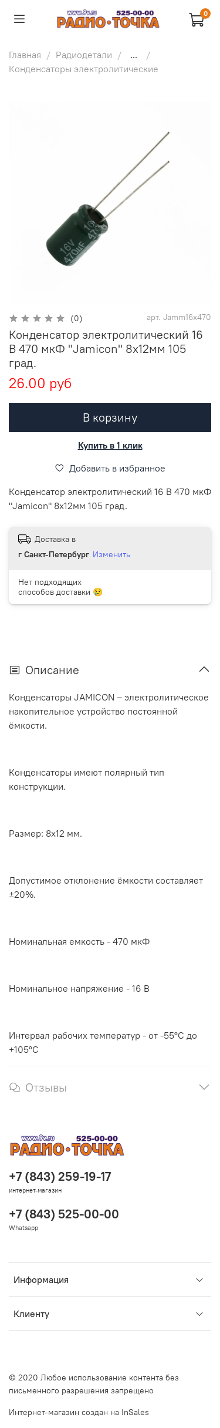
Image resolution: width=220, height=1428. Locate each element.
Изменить (111, 554)
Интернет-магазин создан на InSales (79, 1412)
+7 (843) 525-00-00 (64, 1214)
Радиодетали (84, 54)
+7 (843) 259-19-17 (60, 1176)
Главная (25, 54)
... (133, 54)
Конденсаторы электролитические (83, 69)
